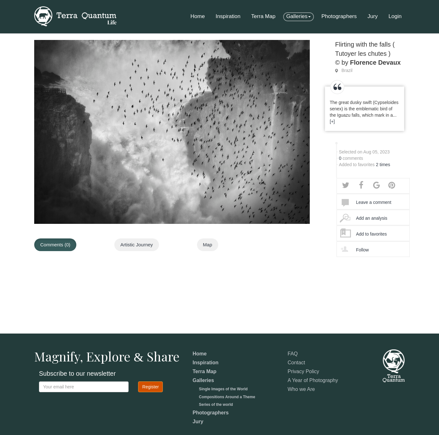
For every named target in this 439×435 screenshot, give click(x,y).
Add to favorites (371, 234)
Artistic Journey (136, 244)
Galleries (298, 16)
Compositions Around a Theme (227, 397)
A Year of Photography (313, 380)
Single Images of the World (223, 389)
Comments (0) (55, 244)
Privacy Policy (303, 371)
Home (197, 16)
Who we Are (301, 389)
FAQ (293, 353)
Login (395, 16)
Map (207, 244)
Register (150, 386)
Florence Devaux (375, 62)
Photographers (339, 16)
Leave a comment (373, 202)
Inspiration (228, 16)
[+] (332, 121)
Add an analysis (371, 218)
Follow (362, 249)
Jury (372, 16)
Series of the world (216, 404)
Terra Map (263, 16)
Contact (296, 362)
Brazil (347, 70)
